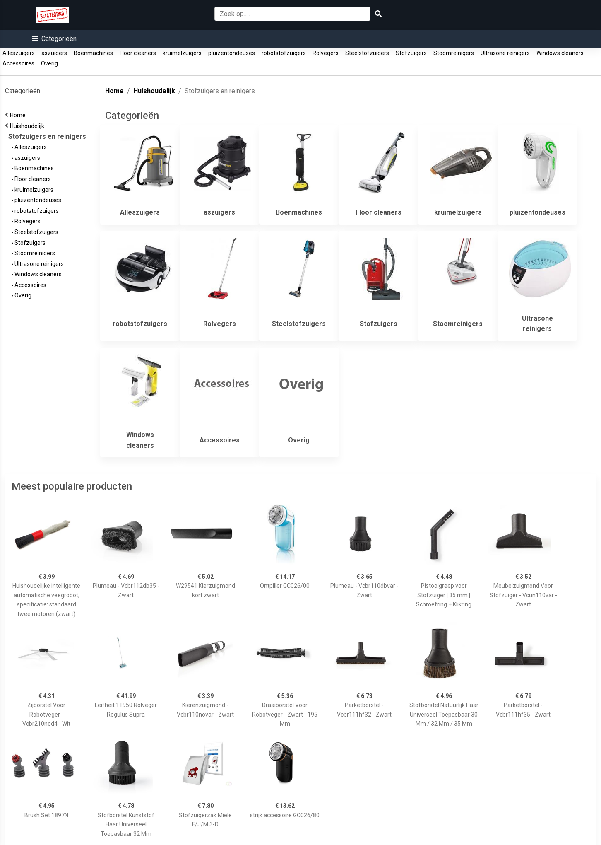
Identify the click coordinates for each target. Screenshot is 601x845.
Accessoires (18, 63)
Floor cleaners (138, 53)
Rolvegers (325, 53)
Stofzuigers (411, 53)
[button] (54, 39)
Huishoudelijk (28, 126)
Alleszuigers (18, 53)
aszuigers (54, 53)
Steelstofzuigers (367, 53)
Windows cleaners (560, 53)
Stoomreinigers (453, 53)
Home (19, 115)
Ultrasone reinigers (505, 53)
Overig (49, 63)
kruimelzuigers (182, 53)
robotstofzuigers (283, 53)
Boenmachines (93, 53)
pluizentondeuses (231, 53)
